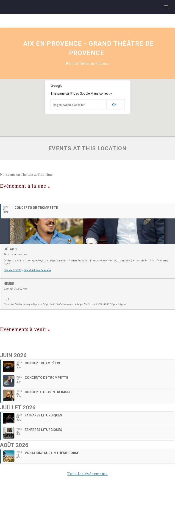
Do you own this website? (69, 105)
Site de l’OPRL (12, 303)
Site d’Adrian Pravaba (36, 303)
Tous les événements (87, 506)
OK (114, 105)
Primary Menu (166, 7)
